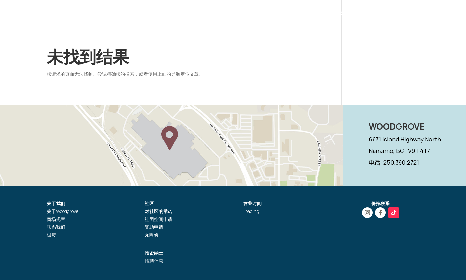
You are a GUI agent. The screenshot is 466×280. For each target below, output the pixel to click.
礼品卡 (348, 14)
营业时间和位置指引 (235, 14)
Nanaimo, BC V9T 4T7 (399, 151)
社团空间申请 (158, 219)
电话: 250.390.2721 (394, 162)
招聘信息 (154, 261)
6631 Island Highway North (405, 139)
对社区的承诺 (158, 211)
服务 (327, 14)
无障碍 (152, 235)
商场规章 (56, 219)
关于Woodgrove (62, 211)
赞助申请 (154, 227)
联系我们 (56, 227)
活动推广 (296, 14)
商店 (272, 14)
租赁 (51, 235)
